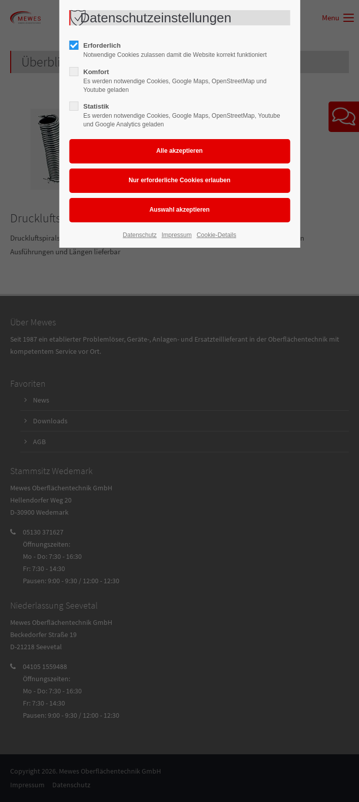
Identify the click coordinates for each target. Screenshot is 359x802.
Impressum (176, 235)
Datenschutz (140, 235)
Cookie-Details (216, 235)
